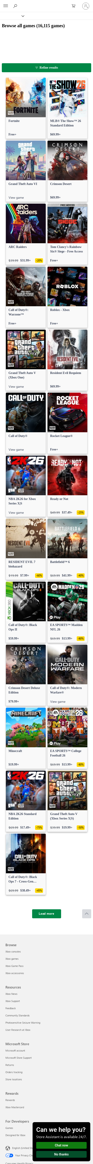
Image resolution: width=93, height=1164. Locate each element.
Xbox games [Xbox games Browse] (12, 958)
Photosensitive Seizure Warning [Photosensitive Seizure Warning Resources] (22, 1022)
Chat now (61, 1145)
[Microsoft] (46, 3)
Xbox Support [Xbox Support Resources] (12, 1001)
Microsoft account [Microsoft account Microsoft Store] (15, 1050)
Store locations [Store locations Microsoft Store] (13, 1079)
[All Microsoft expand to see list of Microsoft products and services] (5, 6)
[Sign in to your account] (85, 6)
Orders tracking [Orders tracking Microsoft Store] (13, 1072)
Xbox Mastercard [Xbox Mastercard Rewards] (14, 1107)
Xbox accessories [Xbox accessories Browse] (14, 973)
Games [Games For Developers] (9, 1127)
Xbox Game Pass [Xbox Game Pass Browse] (14, 965)
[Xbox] (11, 16)
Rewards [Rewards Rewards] (10, 1100)
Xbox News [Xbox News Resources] (11, 993)
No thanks (61, 1154)
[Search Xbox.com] (16, 5)
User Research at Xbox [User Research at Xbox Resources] (17, 1029)
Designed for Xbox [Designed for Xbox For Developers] (15, 1135)
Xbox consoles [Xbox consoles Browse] (13, 951)
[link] (26, 108)
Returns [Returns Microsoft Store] (9, 1064)
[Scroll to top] (86, 913)
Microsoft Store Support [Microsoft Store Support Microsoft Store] (18, 1057)
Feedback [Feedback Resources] (10, 1008)
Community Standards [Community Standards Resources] (17, 1015)
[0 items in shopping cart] (74, 6)
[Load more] (46, 913)
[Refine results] (46, 67)
